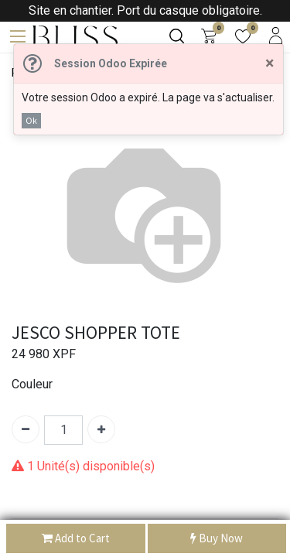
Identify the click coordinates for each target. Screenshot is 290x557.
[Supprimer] (25, 429)
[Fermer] (269, 63)
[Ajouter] (101, 429)
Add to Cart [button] (76, 539)
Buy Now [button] (216, 539)
